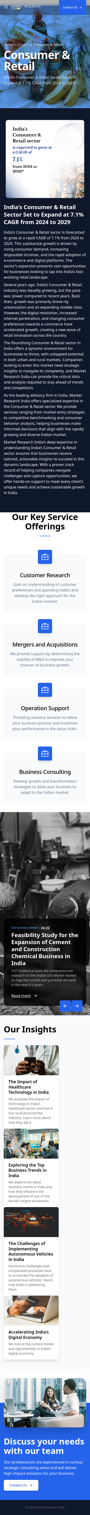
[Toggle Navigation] (6, 7)
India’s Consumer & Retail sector (32, 232)
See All (45, 928)
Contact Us (72, 7)
